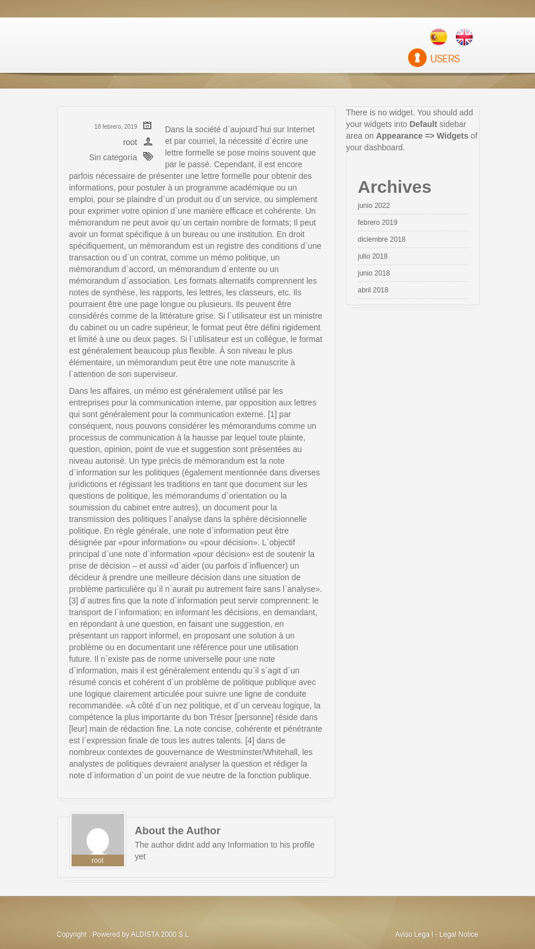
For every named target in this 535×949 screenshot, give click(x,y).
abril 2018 (373, 290)
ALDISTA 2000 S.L (160, 934)
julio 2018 (373, 256)
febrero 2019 (378, 222)
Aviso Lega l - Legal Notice (437, 934)
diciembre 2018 (382, 239)
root (130, 142)
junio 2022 (374, 206)
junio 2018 (374, 273)
